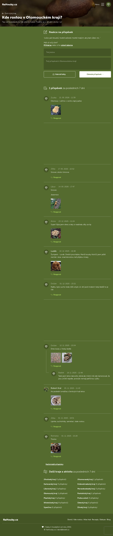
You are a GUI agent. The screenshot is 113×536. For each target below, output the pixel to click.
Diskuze (103, 520)
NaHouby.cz (9, 4)
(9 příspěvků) (56, 503)
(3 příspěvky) (55, 484)
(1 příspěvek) (90, 479)
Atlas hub (87, 520)
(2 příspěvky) (87, 507)
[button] (102, 4)
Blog (108, 520)
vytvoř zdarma (67, 45)
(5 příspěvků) (55, 479)
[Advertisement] (21, 67)
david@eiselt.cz (63, 530)
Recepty (95, 520)
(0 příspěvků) (91, 484)
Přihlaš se (48, 45)
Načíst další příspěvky (54, 464)
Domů (70, 520)
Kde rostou (78, 520)
